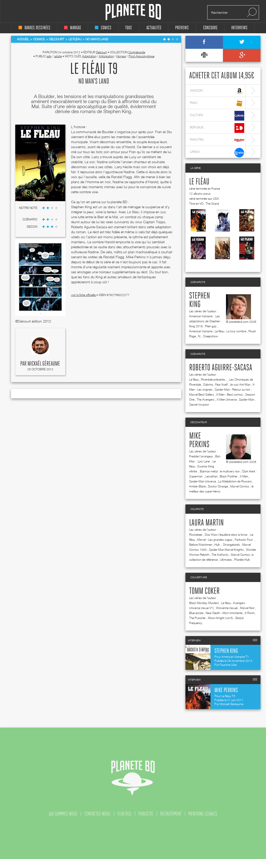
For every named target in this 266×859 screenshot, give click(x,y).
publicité (145, 813)
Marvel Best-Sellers (201, 394)
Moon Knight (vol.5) (220, 618)
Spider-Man (246, 399)
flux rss (124, 813)
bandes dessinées (34, 28)
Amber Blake (197, 486)
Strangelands (231, 544)
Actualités (153, 28)
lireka (217, 152)
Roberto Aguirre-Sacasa (220, 368)
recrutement (170, 813)
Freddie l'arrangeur (201, 456)
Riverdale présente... (214, 379)
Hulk (217, 544)
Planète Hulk (242, 559)
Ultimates (226, 559)
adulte (58, 56)
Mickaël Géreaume (44, 364)
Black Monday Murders (204, 603)
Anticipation (106, 56)
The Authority (220, 554)
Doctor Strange (218, 486)
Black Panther (228, 476)
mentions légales (202, 813)
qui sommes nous (63, 813)
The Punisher (197, 618)
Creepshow (210, 336)
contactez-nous (97, 813)
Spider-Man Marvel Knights (226, 549)
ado (49, 56)
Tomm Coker (204, 591)
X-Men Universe (227, 399)
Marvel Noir (247, 608)
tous (128, 28)
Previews (182, 28)
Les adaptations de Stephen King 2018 (204, 321)
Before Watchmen (200, 544)
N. (199, 336)
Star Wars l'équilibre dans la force (226, 534)
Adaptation (89, 56)
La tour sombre (236, 331)
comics (103, 28)
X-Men (244, 476)
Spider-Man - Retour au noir (232, 389)
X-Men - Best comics (229, 394)
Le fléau (199, 182)
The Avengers (205, 399)
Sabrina (208, 384)
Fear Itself (221, 384)
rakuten (217, 140)
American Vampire (201, 316)
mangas (72, 28)
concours (210, 28)
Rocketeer (195, 534)
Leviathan (211, 476)
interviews (239, 28)
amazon (217, 91)
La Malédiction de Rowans (235, 481)
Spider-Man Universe (202, 481)
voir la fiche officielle (83, 295)
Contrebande (136, 52)
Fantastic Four (244, 539)
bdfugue (217, 128)
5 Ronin (249, 613)
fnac (217, 103)
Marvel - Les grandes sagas (214, 539)
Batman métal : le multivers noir (220, 471)
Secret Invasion (199, 404)
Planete (133, 12)
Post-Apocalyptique (141, 56)
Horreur (121, 56)
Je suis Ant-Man (240, 384)
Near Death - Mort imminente (224, 613)
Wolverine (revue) (227, 608)
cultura (217, 116)
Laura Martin (206, 523)
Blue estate (196, 613)
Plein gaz (210, 326)
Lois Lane (204, 461)
